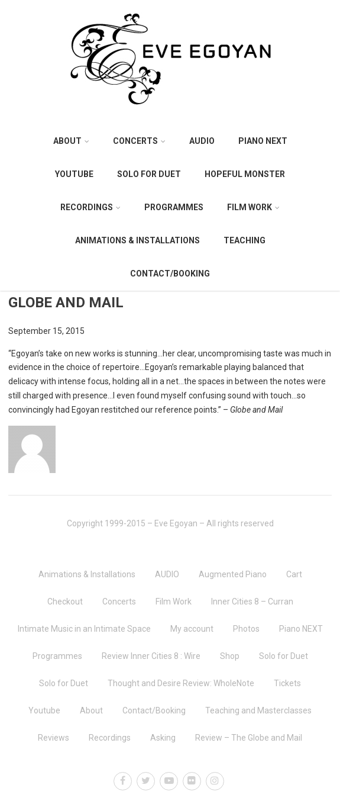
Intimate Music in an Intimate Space (84, 628)
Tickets (287, 683)
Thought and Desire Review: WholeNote (181, 683)
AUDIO (202, 141)
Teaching (244, 240)
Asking (163, 737)
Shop (229, 656)
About (71, 141)
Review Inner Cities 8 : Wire (151, 656)
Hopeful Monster (245, 174)
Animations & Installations (137, 240)
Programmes (173, 207)
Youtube (74, 174)
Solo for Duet (149, 174)
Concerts (139, 141)
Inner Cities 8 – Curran (252, 601)
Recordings (90, 207)
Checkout (65, 601)
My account (191, 628)
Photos (246, 628)
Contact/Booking (170, 273)
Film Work (253, 207)
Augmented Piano (233, 574)
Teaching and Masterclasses (258, 710)
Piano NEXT (262, 141)
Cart (294, 574)
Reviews (53, 737)
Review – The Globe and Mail (248, 737)
